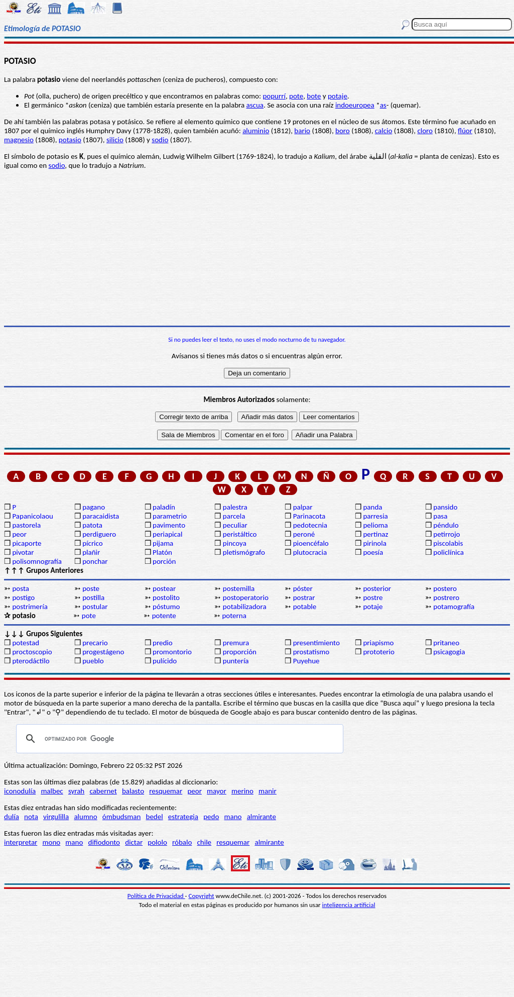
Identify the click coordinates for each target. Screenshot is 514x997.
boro (342, 130)
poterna (234, 615)
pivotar (23, 552)
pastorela (26, 525)
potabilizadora (245, 606)
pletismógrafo (244, 552)
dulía (11, 816)
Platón (162, 552)
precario (94, 642)
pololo (157, 842)
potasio (70, 139)
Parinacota (309, 516)
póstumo (166, 606)
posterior (377, 588)
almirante (261, 816)
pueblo (92, 660)
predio (163, 642)
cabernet (102, 790)
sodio (160, 139)
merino (242, 790)
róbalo (182, 842)
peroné (304, 534)
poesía (373, 552)
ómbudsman (121, 816)
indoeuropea (354, 105)
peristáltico (240, 534)
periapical (167, 534)
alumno (85, 816)
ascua (255, 105)
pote (296, 96)
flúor (465, 130)
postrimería (30, 606)
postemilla (238, 588)
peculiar (235, 525)
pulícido (165, 660)
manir (268, 790)
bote (314, 96)
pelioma (375, 525)
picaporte (26, 543)
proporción (239, 651)
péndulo (445, 525)
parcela (234, 516)
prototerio (378, 651)
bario (302, 130)
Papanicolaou (32, 516)
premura (236, 642)
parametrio (170, 516)
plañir (91, 552)
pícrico (92, 543)
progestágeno (103, 651)
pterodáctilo (30, 660)
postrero (446, 597)
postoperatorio (246, 597)
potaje (372, 606)
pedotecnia (310, 525)
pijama (163, 543)
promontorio (172, 651)
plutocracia (310, 552)
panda (372, 507)
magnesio (19, 139)
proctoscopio (32, 651)
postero (445, 588)
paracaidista (100, 516)
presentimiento (316, 642)
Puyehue (306, 660)
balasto (133, 790)
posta (20, 588)
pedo (211, 816)
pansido (445, 507)
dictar (134, 842)
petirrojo (446, 534)
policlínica (448, 552)
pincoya (234, 543)
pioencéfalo (311, 543)
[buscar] (178, 739)
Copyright (201, 896)
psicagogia (449, 651)
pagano (93, 507)
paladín (164, 507)
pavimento (169, 525)
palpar (303, 507)
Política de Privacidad (156, 896)
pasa (440, 516)
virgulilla (56, 816)
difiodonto (104, 842)
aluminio (255, 130)
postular (94, 606)
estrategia (183, 816)
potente (164, 615)
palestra (235, 507)
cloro (425, 130)
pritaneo (446, 642)
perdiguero (99, 534)
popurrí (274, 96)
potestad (25, 642)
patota (92, 525)
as (383, 105)
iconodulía (20, 790)
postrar (304, 597)
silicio (114, 139)
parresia (375, 516)
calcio (384, 130)
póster (303, 588)
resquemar (165, 790)
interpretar (20, 842)
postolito (166, 597)
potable (305, 606)
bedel (154, 816)
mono (51, 842)
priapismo (378, 642)
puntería (236, 660)
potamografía (453, 606)
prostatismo (311, 651)
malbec (52, 790)
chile (204, 842)
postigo (23, 597)
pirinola (374, 543)
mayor (216, 790)
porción (164, 561)
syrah (76, 790)
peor (19, 534)
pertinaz (375, 534)
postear (164, 588)
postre (372, 597)
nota (31, 816)
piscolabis (448, 543)
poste (90, 588)
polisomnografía (36, 561)
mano (233, 816)
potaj (335, 96)
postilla (93, 597)
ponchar (94, 561)
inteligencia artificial (348, 905)
